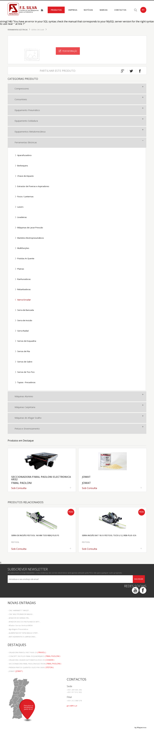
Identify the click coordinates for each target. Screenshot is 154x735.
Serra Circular (38, 30)
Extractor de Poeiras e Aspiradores (32, 186)
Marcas (104, 10)
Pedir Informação (68, 51)
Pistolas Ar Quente (24, 259)
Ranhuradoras (23, 279)
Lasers (19, 207)
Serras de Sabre (23, 362)
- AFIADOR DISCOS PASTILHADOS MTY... (24, 622)
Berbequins (21, 166)
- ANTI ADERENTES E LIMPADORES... (22, 637)
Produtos (56, 10)
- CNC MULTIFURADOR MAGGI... (21, 614)
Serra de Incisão (23, 321)
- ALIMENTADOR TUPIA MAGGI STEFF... (23, 633)
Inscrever (138, 579)
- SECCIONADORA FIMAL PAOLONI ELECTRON (34, 663)
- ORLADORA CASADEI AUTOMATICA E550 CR (31, 660)
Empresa (72, 10)
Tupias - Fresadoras (25, 382)
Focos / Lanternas (24, 197)
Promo (70, 512)
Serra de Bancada (24, 310)
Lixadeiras (21, 217)
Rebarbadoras (23, 289)
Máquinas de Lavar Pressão (29, 228)
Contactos (120, 10)
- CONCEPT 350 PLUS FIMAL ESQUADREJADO (34, 656)
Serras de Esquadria (25, 341)
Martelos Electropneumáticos (29, 238)
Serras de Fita (22, 351)
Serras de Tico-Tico (25, 372)
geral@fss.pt (72, 706)
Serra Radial (22, 331)
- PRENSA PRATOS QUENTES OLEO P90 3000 (31, 667)
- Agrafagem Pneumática (18, 629)
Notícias (88, 10)
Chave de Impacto (24, 176)
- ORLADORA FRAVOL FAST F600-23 (27, 652)
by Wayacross (140, 727)
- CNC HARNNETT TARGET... (19, 610)
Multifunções (22, 248)
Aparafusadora (23, 155)
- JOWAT (15, 671)
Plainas (19, 269)
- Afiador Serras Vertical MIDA (20, 625)
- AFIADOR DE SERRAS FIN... (19, 618)
